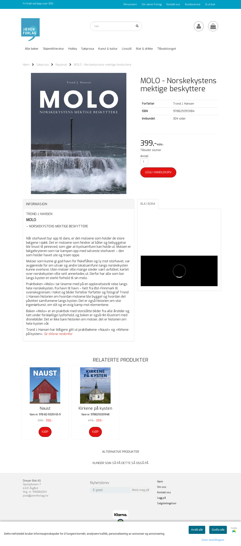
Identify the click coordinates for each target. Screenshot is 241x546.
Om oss (161, 487)
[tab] (78, 204)
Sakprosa (42, 65)
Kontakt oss (173, 4)
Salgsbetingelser (167, 503)
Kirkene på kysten (95, 408)
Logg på (161, 498)
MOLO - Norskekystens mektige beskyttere (102, 65)
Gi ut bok (210, 4)
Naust (45, 408)
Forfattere (209, 12)
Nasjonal (61, 65)
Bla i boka (148, 204)
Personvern (130, 4)
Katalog (194, 12)
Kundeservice (192, 4)
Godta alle (218, 529)
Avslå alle (197, 529)
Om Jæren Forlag (152, 4)
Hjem (26, 65)
